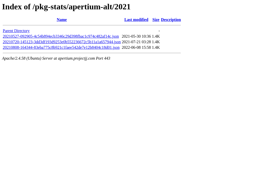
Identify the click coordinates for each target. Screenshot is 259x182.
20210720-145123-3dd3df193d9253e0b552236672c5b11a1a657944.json (62, 42)
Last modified (136, 19)
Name (62, 19)
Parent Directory (16, 31)
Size (156, 19)
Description (171, 19)
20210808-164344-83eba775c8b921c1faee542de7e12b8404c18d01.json (61, 47)
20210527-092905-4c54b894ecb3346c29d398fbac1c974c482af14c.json (61, 36)
